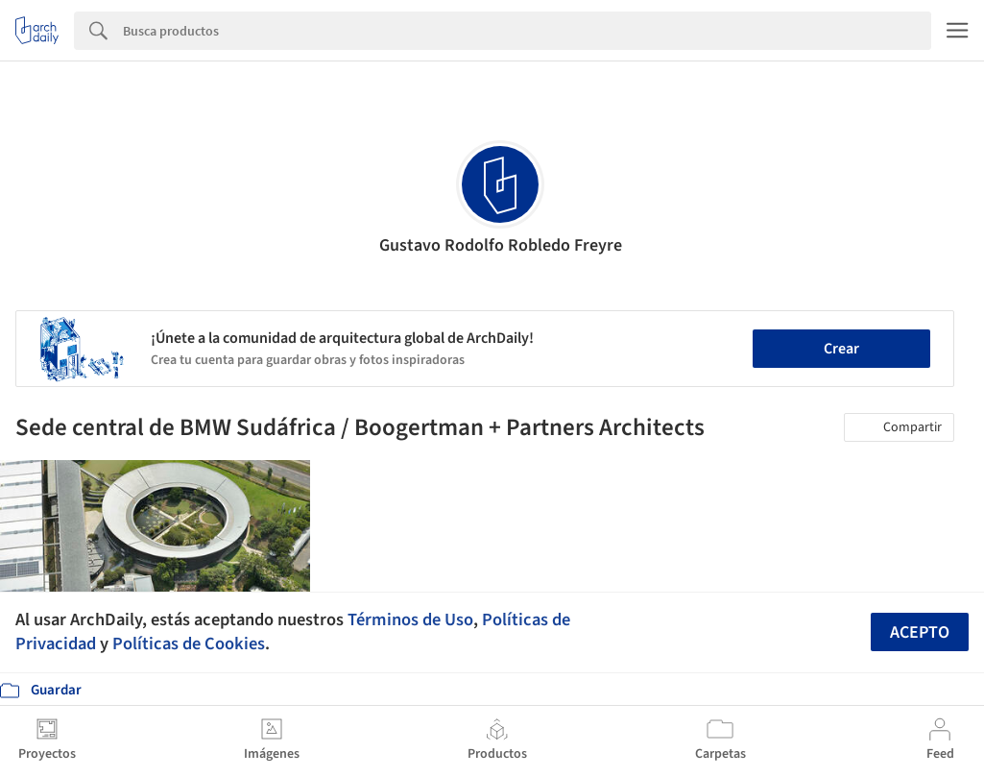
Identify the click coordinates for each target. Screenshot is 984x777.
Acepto (919, 632)
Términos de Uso (410, 619)
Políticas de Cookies (188, 643)
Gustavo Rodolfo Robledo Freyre (500, 245)
